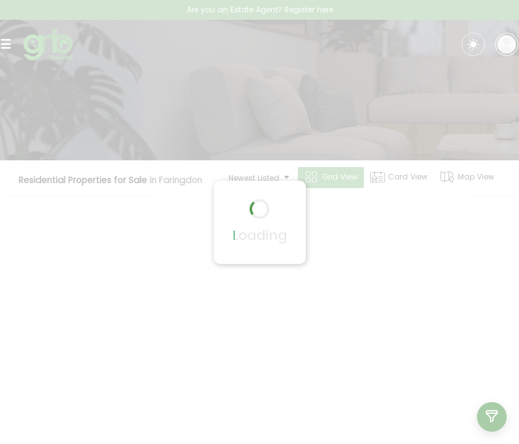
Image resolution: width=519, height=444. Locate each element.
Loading (259, 235)
